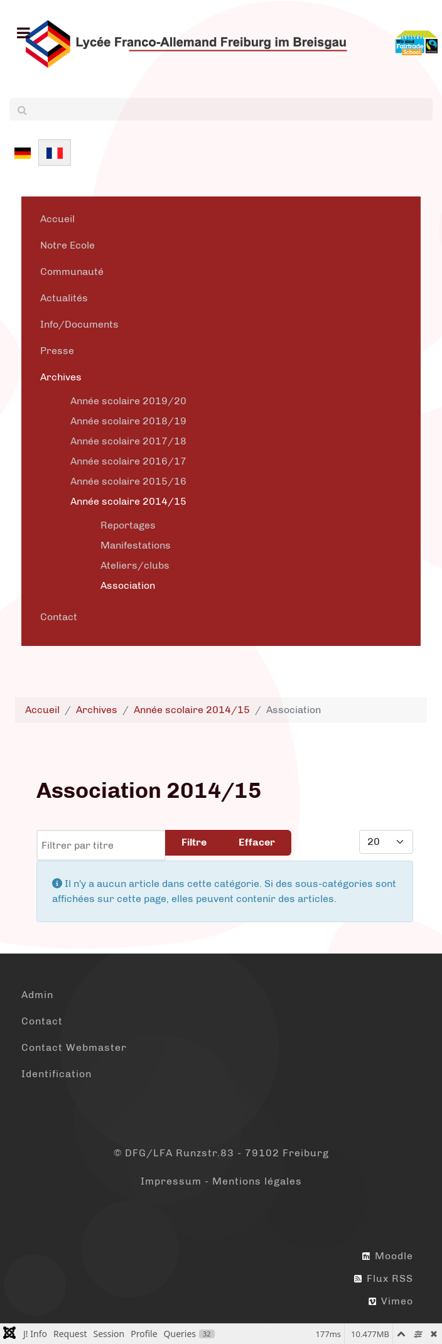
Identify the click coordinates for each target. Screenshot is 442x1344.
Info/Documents (79, 324)
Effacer (257, 842)
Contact (58, 617)
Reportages (128, 525)
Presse (57, 351)
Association (127, 585)
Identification (56, 1074)
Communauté (72, 271)
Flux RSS (383, 1278)
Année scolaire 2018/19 (128, 421)
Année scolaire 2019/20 (128, 401)
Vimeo (391, 1301)
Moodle (387, 1256)
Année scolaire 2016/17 (128, 461)
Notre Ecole (67, 245)
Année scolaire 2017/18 (128, 441)
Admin (37, 995)
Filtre (194, 842)
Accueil (57, 219)
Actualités (64, 298)
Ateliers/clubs (135, 565)
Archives (61, 377)
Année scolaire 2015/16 (128, 481)
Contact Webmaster (74, 1047)
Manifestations (135, 545)
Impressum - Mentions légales (221, 1181)
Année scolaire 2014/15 (128, 501)
